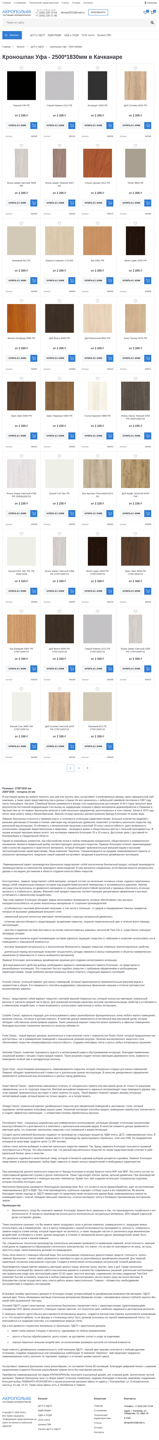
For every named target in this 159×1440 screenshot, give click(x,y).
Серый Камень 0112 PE (59, 105)
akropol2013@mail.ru (72, 12)
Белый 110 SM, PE (59, 493)
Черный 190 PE (21, 105)
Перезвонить (98, 12)
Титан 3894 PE (135, 183)
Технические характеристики (43, 3)
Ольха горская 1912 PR (97, 183)
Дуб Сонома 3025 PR (135, 105)
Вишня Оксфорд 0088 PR (21, 338)
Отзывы (76, 3)
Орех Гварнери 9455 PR (59, 415)
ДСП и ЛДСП (37, 35)
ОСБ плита (88, 35)
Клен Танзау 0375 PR (135, 338)
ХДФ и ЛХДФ (71, 35)
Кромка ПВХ (104, 35)
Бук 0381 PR (97, 260)
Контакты (88, 3)
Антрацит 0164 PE (97, 105)
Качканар (152, 3)
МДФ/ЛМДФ (54, 35)
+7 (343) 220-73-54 (46, 12)
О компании (20, 3)
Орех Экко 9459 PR (21, 415)
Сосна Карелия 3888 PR (97, 415)
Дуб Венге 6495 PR (59, 338)
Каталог (14, 35)
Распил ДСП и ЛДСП (49, 1429)
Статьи (65, 3)
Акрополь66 (19, 1399)
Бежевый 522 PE (21, 260)
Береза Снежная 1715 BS (59, 260)
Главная (6, 3)
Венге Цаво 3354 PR (135, 260)
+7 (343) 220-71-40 (46, 15)
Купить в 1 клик (17, 125)
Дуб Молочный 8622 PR (97, 338)
